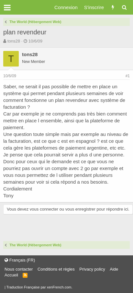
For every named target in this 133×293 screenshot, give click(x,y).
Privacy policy (92, 269)
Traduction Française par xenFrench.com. (39, 287)
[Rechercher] (124, 7)
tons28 (13, 41)
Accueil (11, 275)
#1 (128, 76)
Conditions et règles (56, 269)
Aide (114, 269)
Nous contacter (19, 269)
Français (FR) (20, 260)
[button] (7, 7)
